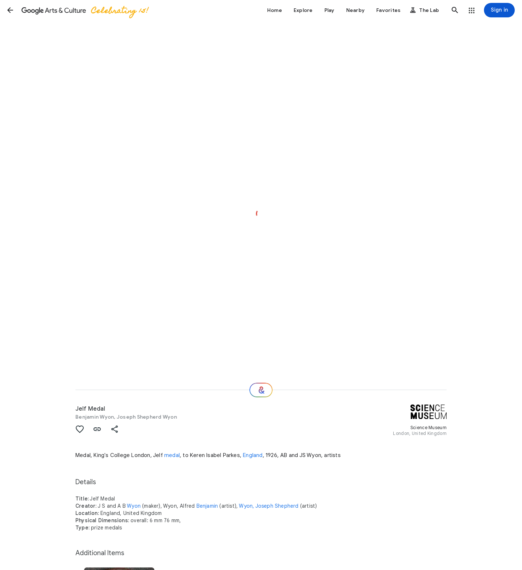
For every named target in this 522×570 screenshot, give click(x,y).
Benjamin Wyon (94, 417)
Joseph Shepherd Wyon (147, 417)
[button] (10, 10)
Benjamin (207, 506)
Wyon (134, 506)
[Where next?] (261, 390)
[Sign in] (499, 10)
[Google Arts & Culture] (84, 10)
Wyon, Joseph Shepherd (268, 506)
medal (172, 455)
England (252, 455)
